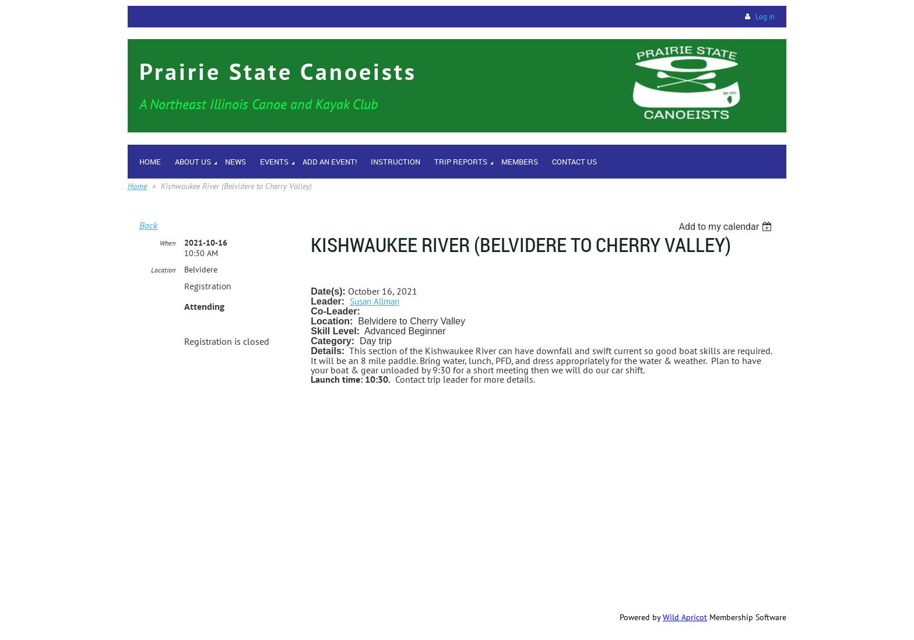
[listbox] (727, 226)
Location (163, 269)
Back (148, 225)
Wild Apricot (685, 617)
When (167, 243)
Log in (765, 17)
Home (137, 186)
